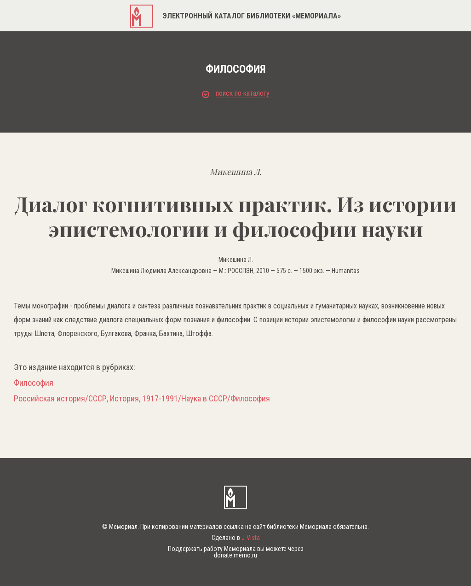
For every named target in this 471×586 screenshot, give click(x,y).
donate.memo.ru (235, 555)
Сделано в (236, 537)
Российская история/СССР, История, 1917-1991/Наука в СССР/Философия (142, 399)
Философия (33, 383)
